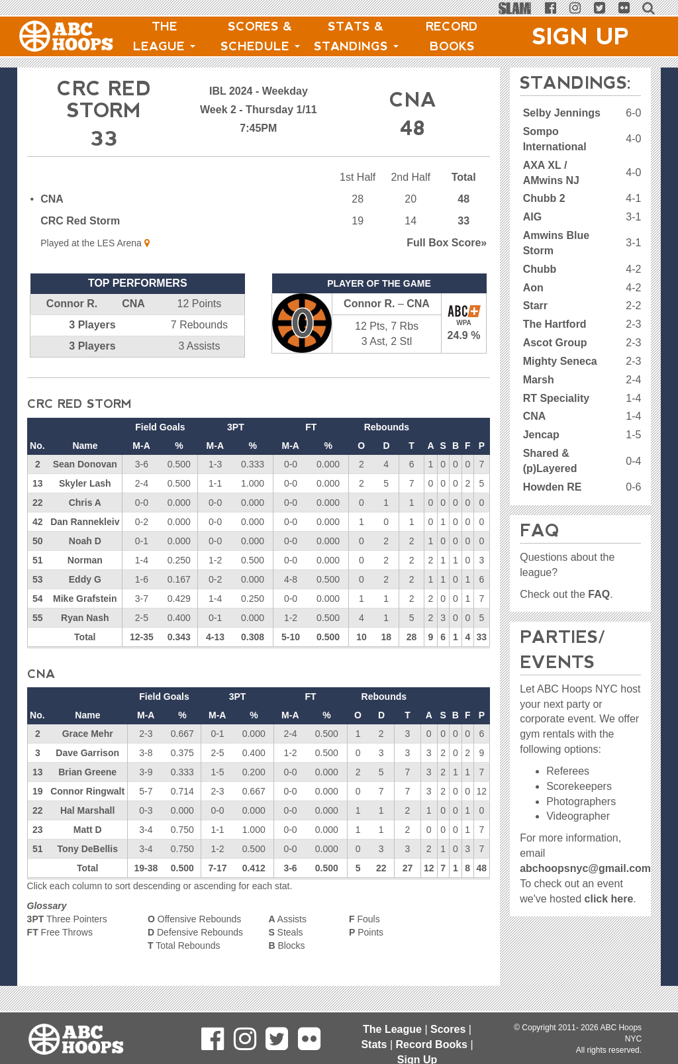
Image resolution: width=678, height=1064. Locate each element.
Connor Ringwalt (87, 791)
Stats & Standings (356, 36)
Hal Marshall (87, 810)
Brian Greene (87, 772)
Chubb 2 (544, 198)
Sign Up (580, 36)
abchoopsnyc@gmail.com (585, 868)
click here (609, 898)
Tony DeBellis (87, 849)
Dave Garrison (87, 753)
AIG (532, 216)
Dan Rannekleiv (84, 521)
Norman (85, 560)
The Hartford (555, 324)
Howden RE (552, 487)
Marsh (538, 379)
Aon (533, 287)
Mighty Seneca (560, 361)
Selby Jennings (562, 113)
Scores (447, 1029)
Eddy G (85, 579)
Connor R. (71, 303)
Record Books (452, 36)
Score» (447, 242)
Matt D (87, 829)
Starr (535, 305)
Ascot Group (555, 342)
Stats (374, 1044)
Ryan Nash (85, 617)
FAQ (599, 594)
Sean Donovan (85, 464)
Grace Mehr (87, 733)
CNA (52, 199)
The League (164, 36)
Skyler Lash (85, 483)
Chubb (540, 269)
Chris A (85, 502)
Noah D (85, 541)
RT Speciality (556, 398)
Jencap (541, 434)
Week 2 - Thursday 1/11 (258, 109)
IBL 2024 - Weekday (258, 91)
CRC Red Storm (80, 220)
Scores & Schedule (260, 36)
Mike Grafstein (85, 598)
